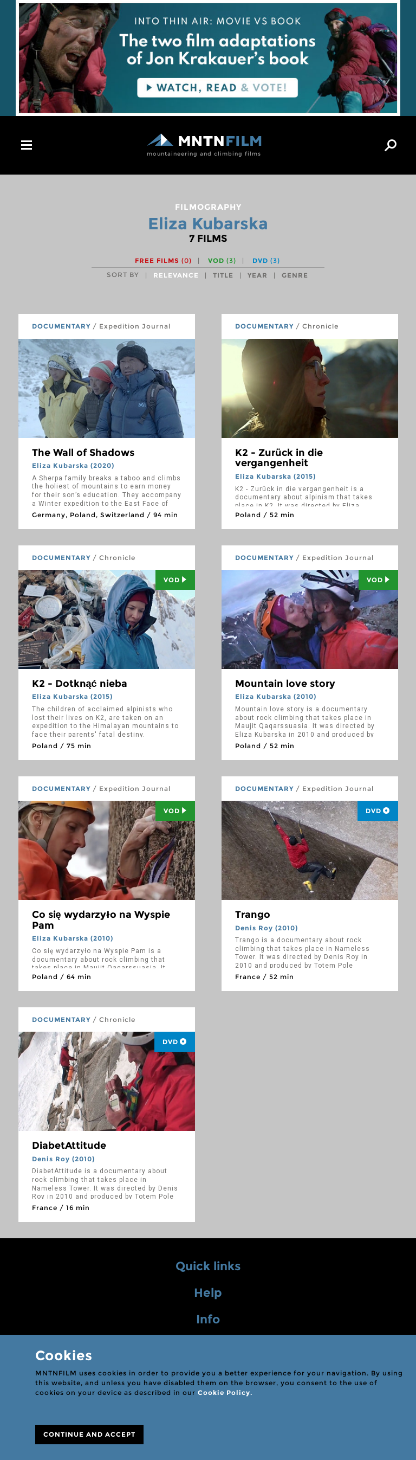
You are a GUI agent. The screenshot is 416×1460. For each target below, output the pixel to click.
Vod (175, 580)
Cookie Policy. (225, 1392)
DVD (266, 260)
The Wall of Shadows (83, 453)
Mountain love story (285, 684)
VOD (222, 260)
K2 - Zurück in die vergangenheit (279, 458)
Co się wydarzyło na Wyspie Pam (101, 920)
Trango (252, 915)
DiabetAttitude (69, 1146)
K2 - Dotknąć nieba (79, 684)
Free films (163, 260)
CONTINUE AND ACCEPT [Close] (89, 1434)
